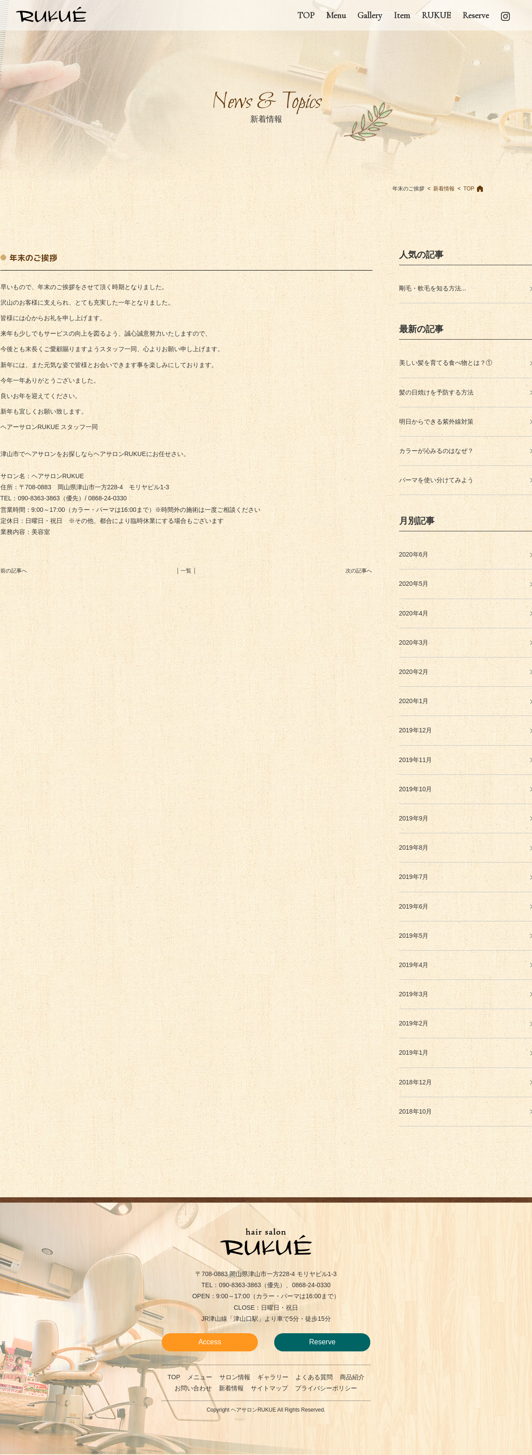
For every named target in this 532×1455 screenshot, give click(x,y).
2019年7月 (414, 876)
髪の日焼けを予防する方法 (436, 392)
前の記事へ (13, 571)
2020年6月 (414, 554)
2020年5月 (414, 583)
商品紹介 (352, 1377)
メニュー (199, 1377)
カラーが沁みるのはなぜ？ (436, 450)
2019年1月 (414, 1052)
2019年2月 (414, 1023)
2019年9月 (414, 818)
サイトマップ (269, 1388)
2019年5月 (414, 935)
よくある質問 (314, 1377)
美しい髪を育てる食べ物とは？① (445, 362)
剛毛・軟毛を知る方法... (432, 288)
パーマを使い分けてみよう (436, 480)
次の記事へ (359, 571)
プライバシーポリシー (326, 1388)
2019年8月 (414, 847)
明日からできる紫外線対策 (436, 421)
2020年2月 (414, 671)
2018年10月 (415, 1111)
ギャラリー (272, 1377)
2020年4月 (414, 613)
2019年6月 (414, 906)
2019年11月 (415, 759)
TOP (468, 189)
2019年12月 (415, 730)
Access (209, 1342)
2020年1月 (414, 700)
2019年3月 (414, 994)
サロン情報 (234, 1377)
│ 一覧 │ (186, 571)
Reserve (322, 1342)
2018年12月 (415, 1082)
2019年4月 (414, 964)
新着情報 (443, 189)
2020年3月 (414, 642)
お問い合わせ (193, 1388)
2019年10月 (415, 789)
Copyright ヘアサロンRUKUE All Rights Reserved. (265, 1410)
